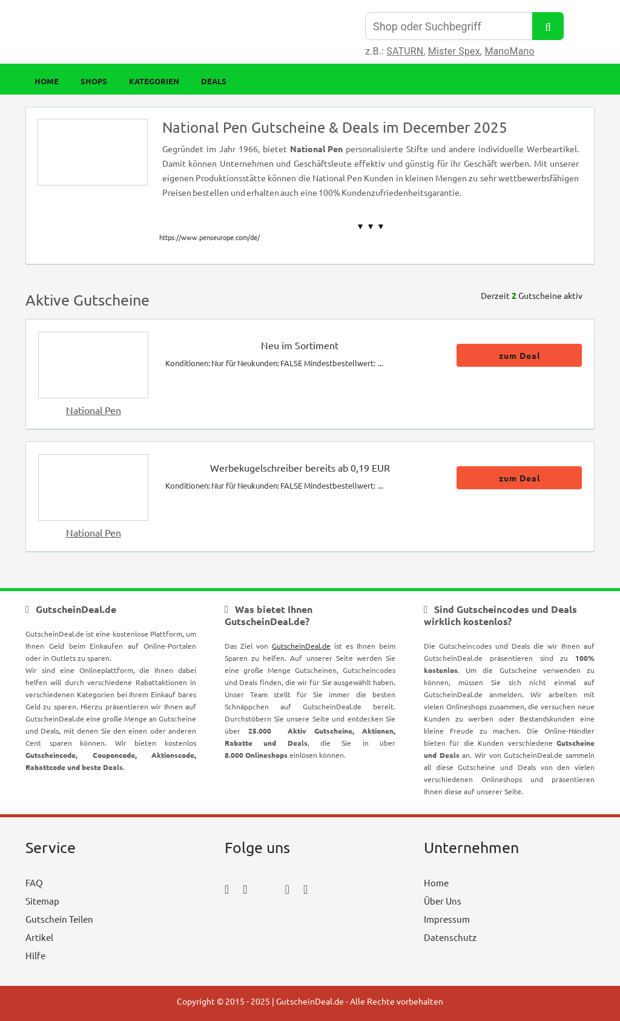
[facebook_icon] (227, 888)
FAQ (34, 882)
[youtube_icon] (259, 922)
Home (47, 81)
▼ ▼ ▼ (371, 226)
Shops (94, 81)
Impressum (447, 919)
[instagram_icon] (245, 888)
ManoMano (509, 51)
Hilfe (35, 955)
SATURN (404, 51)
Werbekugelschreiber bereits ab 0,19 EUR (300, 467)
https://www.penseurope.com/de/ (209, 237)
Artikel (39, 937)
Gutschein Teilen (59, 919)
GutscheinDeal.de (301, 646)
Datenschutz (450, 937)
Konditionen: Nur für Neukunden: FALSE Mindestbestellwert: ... (274, 363)
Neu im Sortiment (299, 345)
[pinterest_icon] (287, 888)
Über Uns (442, 900)
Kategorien (154, 81)
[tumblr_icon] (305, 888)
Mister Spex (454, 51)
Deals (213, 81)
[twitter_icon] (266, 888)
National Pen (93, 410)
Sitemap (42, 900)
